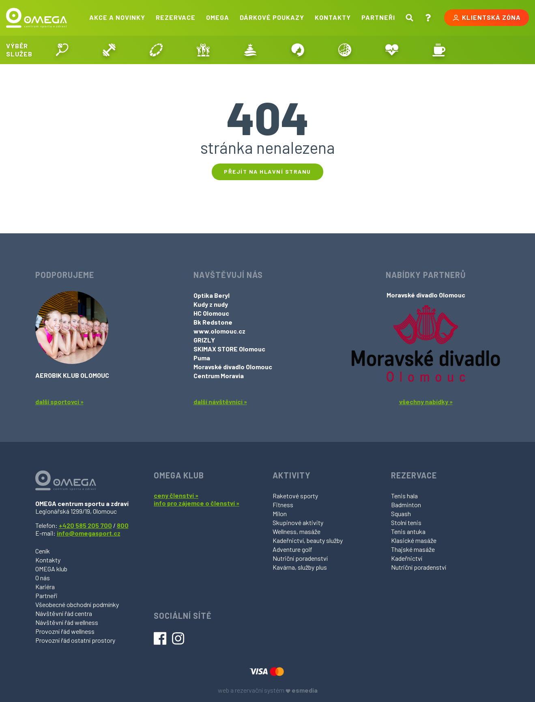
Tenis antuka (408, 531)
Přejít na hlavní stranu (267, 171)
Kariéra (45, 586)
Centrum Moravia (218, 375)
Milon (280, 513)
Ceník (42, 551)
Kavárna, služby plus (300, 567)
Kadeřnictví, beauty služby (308, 540)
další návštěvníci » (220, 401)
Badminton (406, 504)
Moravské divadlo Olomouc (232, 366)
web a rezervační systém (268, 690)
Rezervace (176, 17)
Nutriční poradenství (300, 558)
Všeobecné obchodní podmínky (77, 604)
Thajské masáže (413, 549)
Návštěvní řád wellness (66, 622)
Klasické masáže (413, 540)
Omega (217, 17)
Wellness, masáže (296, 531)
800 (123, 525)
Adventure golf (292, 549)
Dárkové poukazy (272, 17)
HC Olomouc (211, 313)
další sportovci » (59, 401)
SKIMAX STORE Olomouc (229, 349)
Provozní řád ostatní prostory (75, 640)
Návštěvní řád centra (63, 613)
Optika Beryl (211, 295)
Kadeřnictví (406, 558)
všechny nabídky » (426, 401)
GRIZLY (204, 340)
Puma (201, 358)
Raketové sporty (295, 496)
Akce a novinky (117, 17)
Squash (401, 513)
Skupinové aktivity (298, 522)
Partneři (378, 17)
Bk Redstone (212, 322)
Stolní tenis (406, 522)
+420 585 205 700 (85, 525)
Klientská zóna (486, 17)
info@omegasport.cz (88, 533)
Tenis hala (404, 496)
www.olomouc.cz (219, 331)
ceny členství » (176, 495)
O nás (42, 577)
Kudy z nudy (210, 304)
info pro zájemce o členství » (196, 503)
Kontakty (333, 17)
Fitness (283, 504)
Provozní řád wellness (65, 631)
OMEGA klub (51, 569)
